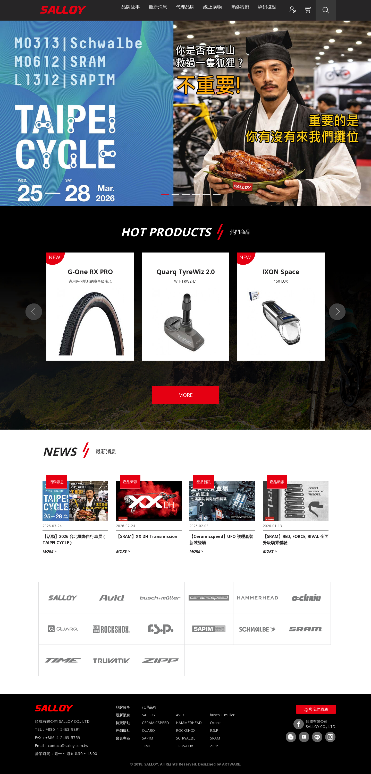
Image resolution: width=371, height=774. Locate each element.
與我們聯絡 (316, 709)
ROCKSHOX (185, 730)
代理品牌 (185, 10)
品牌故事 (130, 10)
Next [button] (340, 312)
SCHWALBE (185, 738)
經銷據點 (267, 10)
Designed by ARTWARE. (219, 764)
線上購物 (212, 10)
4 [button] (196, 194)
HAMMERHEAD (189, 722)
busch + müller (222, 714)
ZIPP (214, 745)
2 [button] (175, 194)
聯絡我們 (240, 10)
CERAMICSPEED (155, 722)
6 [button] (217, 194)
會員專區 (123, 738)
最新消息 (158, 10)
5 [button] (206, 194)
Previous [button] (31, 312)
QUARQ (148, 730)
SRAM (215, 738)
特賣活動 (123, 722)
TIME (146, 745)
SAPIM (147, 738)
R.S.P (214, 730)
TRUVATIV (184, 745)
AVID (180, 714)
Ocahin (216, 722)
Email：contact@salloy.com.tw (61, 745)
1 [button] (165, 194)
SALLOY (148, 714)
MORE (185, 395)
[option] (90, 307)
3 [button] (186, 194)
